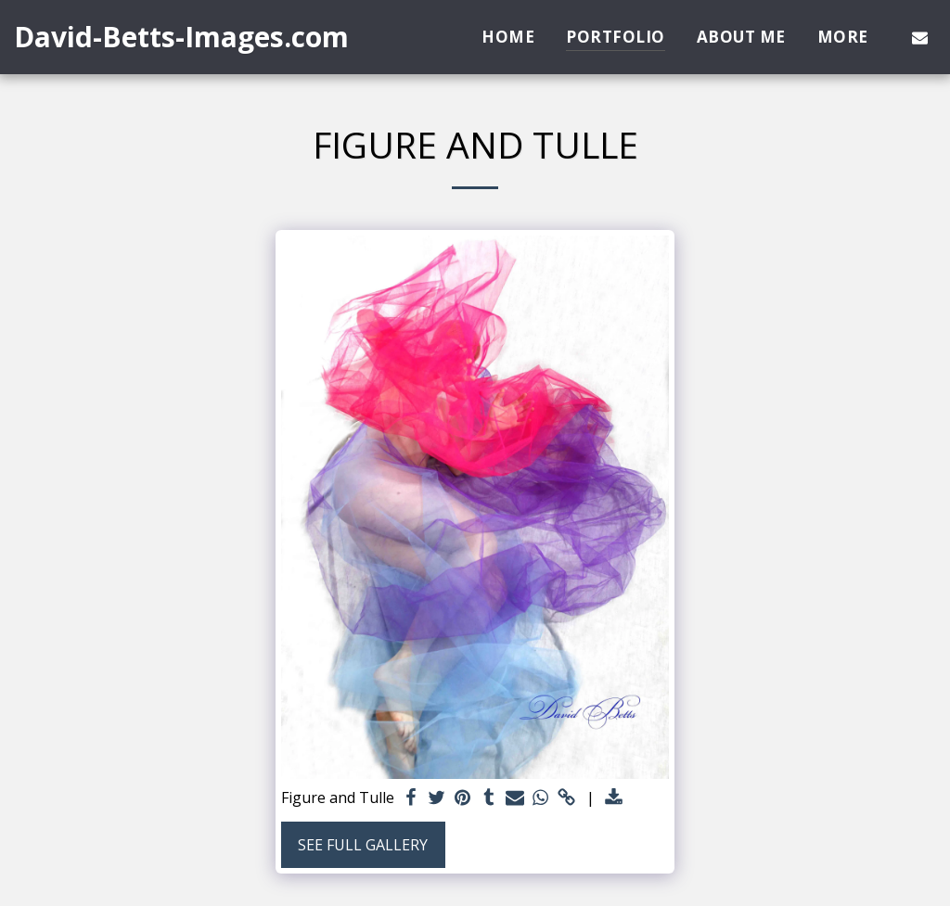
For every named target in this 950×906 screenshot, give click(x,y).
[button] (920, 37)
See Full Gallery (363, 845)
